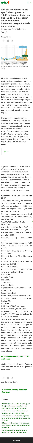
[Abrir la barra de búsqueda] (28, 2)
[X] (12, 40)
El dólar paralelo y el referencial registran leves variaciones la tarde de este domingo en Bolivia (16, 418)
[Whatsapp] (3, 40)
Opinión (4, 29)
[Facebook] (8, 40)
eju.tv (6, 152)
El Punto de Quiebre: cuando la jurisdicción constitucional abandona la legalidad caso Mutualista (16, 425)
